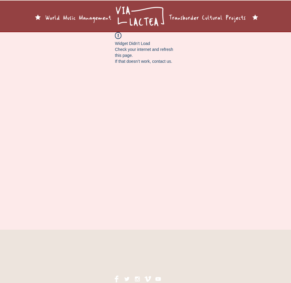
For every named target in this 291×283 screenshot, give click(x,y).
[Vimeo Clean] (147, 279)
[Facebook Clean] (116, 279)
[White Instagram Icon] (137, 279)
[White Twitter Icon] (127, 279)
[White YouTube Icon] (158, 279)
